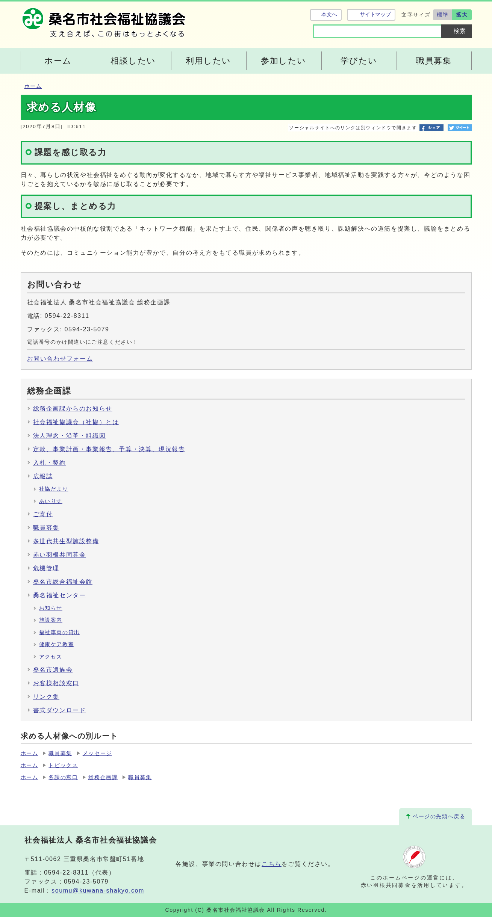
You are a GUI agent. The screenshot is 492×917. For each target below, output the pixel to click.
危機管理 (46, 568)
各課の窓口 (63, 777)
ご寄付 (43, 514)
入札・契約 (49, 462)
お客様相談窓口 (56, 683)
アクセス (50, 657)
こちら (272, 864)
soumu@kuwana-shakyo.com (97, 890)
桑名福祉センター (59, 595)
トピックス (63, 765)
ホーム (33, 86)
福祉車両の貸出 (59, 632)
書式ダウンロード (59, 710)
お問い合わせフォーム (60, 358)
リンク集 (46, 696)
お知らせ (50, 608)
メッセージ (97, 753)
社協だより (53, 489)
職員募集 (46, 527)
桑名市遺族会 (53, 669)
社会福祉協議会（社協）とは (76, 422)
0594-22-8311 (66, 872)
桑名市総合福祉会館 (62, 582)
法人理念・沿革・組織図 (69, 435)
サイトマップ (375, 14)
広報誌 (43, 476)
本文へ (329, 14)
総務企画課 (103, 777)
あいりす (50, 501)
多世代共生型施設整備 (66, 541)
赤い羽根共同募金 (59, 554)
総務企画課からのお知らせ (72, 408)
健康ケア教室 (56, 644)
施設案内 (50, 620)
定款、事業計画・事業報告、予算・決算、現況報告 (109, 449)
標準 (442, 15)
